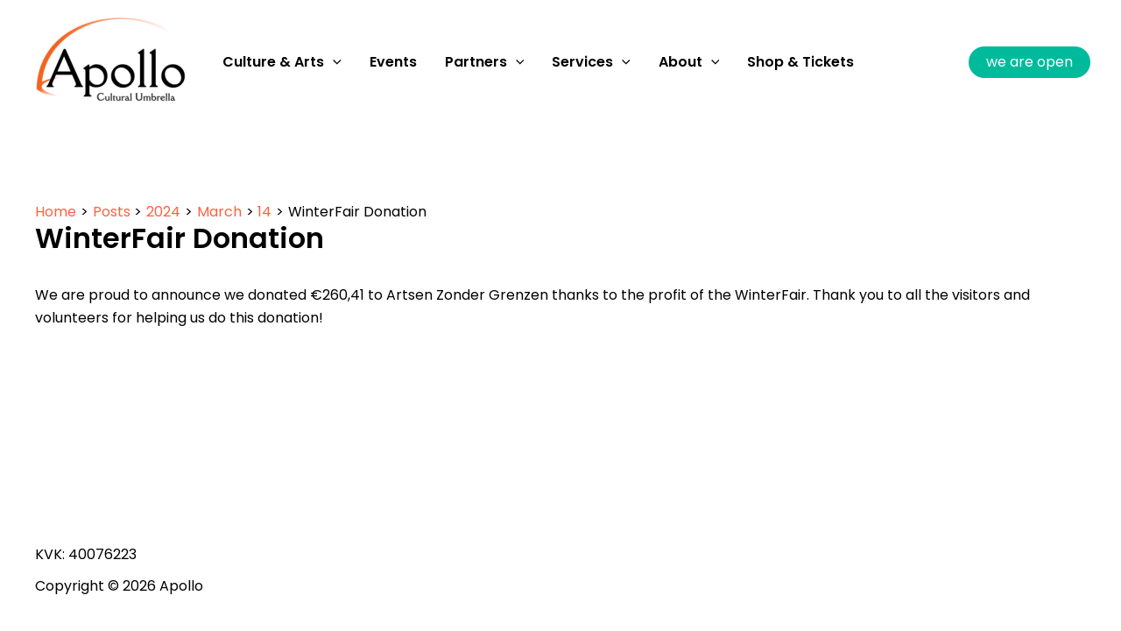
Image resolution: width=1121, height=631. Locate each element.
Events (393, 62)
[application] (333, 62)
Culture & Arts (282, 62)
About (689, 62)
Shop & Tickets (800, 62)
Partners (485, 62)
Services (591, 62)
